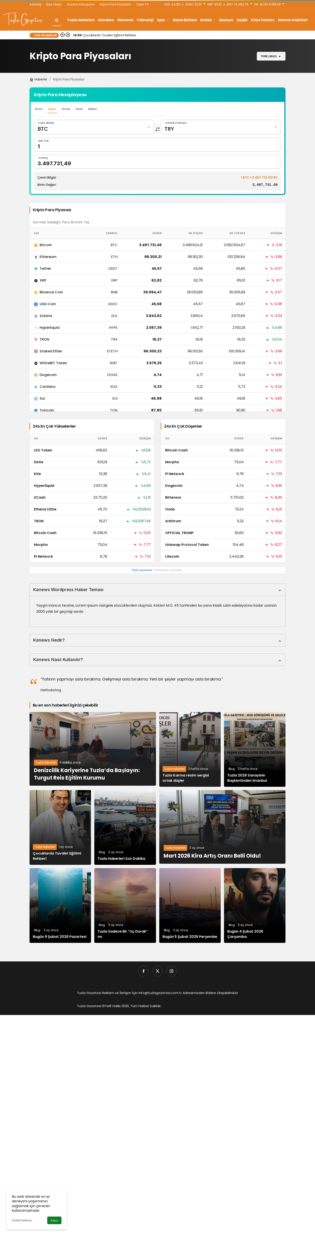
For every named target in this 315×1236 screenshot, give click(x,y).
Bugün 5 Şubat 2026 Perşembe (190, 937)
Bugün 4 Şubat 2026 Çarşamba (245, 934)
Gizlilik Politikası (22, 1220)
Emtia (66, 109)
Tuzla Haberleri (45, 763)
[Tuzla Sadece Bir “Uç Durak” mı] (125, 905)
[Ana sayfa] (57, 20)
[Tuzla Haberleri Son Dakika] (125, 827)
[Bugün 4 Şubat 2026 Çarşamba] (254, 905)
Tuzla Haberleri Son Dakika (121, 859)
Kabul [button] (54, 1220)
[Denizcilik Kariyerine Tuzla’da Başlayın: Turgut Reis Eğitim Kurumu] (93, 749)
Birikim (92, 109)
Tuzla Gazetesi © (91, 1006)
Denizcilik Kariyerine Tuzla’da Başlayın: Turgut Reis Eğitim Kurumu (87, 774)
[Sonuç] (157, 162)
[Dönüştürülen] (221, 127)
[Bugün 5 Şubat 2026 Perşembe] (190, 905)
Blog (232, 769)
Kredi (79, 109)
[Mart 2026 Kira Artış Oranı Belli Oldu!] (222, 827)
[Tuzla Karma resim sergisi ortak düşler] (190, 749)
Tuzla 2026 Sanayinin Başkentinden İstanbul (247, 778)
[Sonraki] (67, 35)
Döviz (38, 109)
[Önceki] (62, 35)
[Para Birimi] (94, 127)
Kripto (52, 109)
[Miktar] (157, 144)
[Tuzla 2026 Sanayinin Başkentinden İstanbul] (254, 749)
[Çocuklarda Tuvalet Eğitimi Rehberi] (60, 827)
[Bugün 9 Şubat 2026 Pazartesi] (60, 905)
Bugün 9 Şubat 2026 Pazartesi (59, 937)
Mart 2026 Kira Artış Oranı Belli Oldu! (212, 855)
